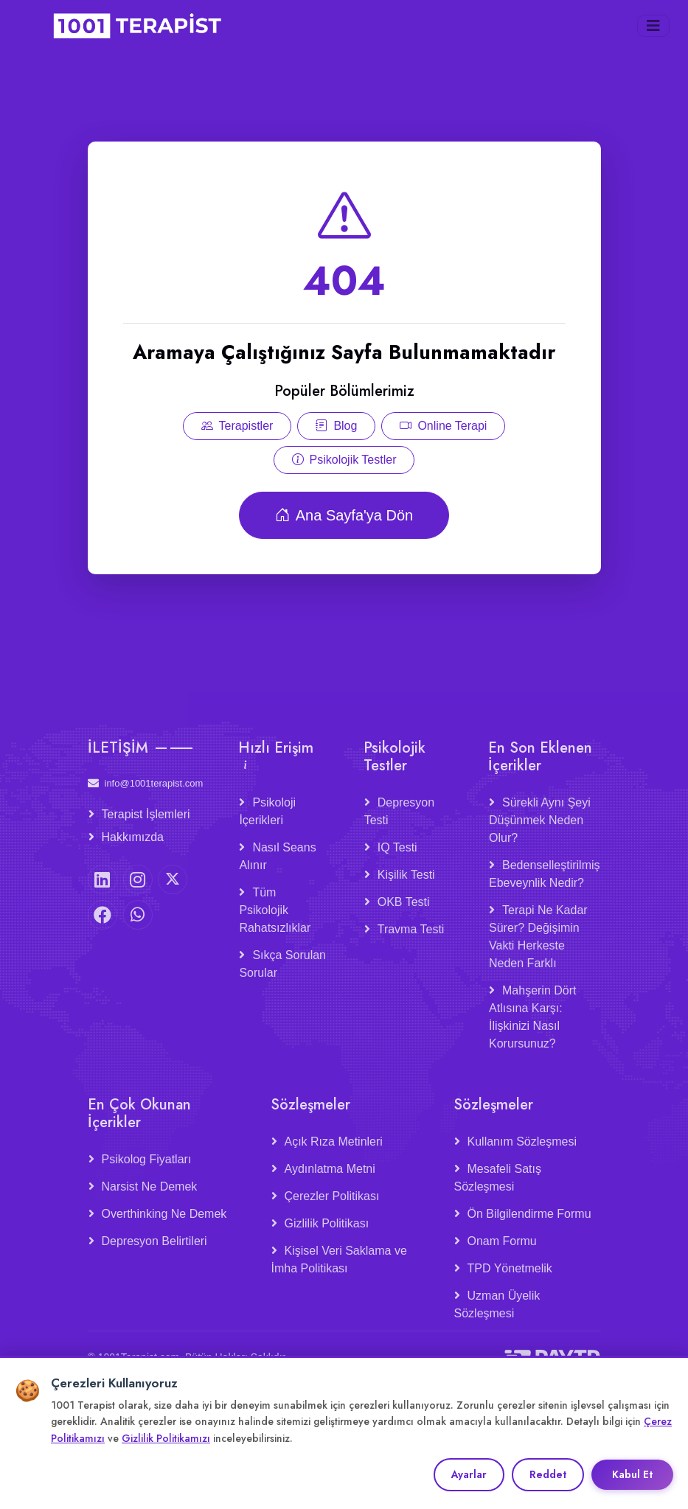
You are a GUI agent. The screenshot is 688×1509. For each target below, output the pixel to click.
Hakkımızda (133, 837)
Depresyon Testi (399, 811)
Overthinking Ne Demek (164, 1213)
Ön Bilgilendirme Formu (529, 1213)
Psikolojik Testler (344, 470)
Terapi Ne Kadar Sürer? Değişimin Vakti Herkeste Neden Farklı (538, 936)
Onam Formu (502, 1241)
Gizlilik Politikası (327, 1223)
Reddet (547, 1474)
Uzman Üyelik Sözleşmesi (497, 1304)
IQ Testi (397, 847)
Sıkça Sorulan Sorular (282, 964)
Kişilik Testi (406, 874)
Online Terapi (443, 436)
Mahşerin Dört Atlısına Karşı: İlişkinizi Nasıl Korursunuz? (532, 1017)
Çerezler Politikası (332, 1196)
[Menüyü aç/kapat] (653, 26)
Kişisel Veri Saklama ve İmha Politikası (339, 1259)
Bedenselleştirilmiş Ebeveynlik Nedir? (544, 874)
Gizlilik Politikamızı (166, 1438)
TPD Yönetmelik (510, 1268)
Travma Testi (411, 929)
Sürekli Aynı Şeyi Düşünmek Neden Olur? (540, 820)
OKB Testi (404, 902)
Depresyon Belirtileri (154, 1241)
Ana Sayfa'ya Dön (344, 525)
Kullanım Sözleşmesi (522, 1141)
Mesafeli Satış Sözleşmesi (497, 1178)
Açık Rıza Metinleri (334, 1141)
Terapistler (237, 436)
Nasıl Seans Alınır (277, 856)
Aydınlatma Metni (330, 1169)
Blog (336, 436)
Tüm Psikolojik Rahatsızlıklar (274, 910)
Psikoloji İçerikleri (267, 811)
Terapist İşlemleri (146, 814)
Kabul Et (632, 1474)
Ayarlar (469, 1474)
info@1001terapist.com (146, 783)
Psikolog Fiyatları (147, 1159)
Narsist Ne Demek (150, 1186)
